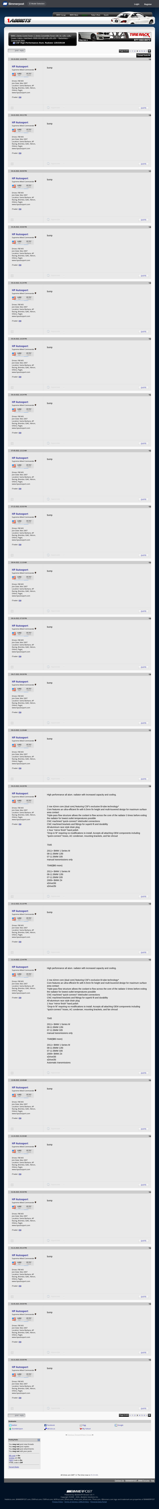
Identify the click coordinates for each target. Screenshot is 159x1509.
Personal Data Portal (98, 1501)
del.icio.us (51, 1428)
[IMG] (11, 1460)
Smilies (12, 1458)
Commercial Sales (18, 40)
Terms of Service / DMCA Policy (76, 1501)
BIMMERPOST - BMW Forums (137, 1480)
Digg (84, 1425)
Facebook (51, 1425)
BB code (12, 1455)
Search (106, 15)
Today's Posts (95, 15)
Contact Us (119, 1480)
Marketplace (63, 38)
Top (152, 1480)
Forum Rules (14, 1467)
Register (148, 4)
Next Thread (87, 1435)
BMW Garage (61, 15)
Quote (143, 108)
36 (20, 97)
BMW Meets (74, 15)
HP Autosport (20, 66)
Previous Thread (73, 1435)
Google (120, 1425)
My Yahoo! (86, 1428)
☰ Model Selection (37, 4)
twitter (14, 1425)
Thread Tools (142, 55)
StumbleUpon (17, 1428)
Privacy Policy (57, 1501)
